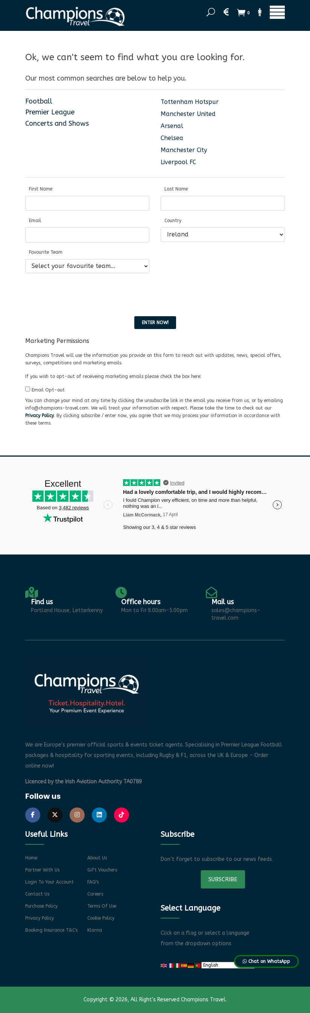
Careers (95, 894)
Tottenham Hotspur (190, 101)
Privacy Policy (39, 415)
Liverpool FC (178, 162)
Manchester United (188, 113)
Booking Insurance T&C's (51, 930)
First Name (40, 189)
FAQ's (93, 882)
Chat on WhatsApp (266, 961)
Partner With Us (42, 870)
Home (31, 858)
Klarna (94, 930)
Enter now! (155, 322)
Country (172, 220)
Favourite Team (45, 252)
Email (35, 220)
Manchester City (184, 150)
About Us (97, 858)
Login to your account (49, 882)
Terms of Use (101, 906)
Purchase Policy (41, 906)
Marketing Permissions (57, 340)
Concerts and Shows (57, 123)
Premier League (49, 112)
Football (38, 101)
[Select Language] (228, 965)
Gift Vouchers (102, 870)
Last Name (176, 189)
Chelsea (172, 138)
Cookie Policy (100, 918)
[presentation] (82, 294)
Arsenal (172, 125)
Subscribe (222, 879)
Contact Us (37, 894)
